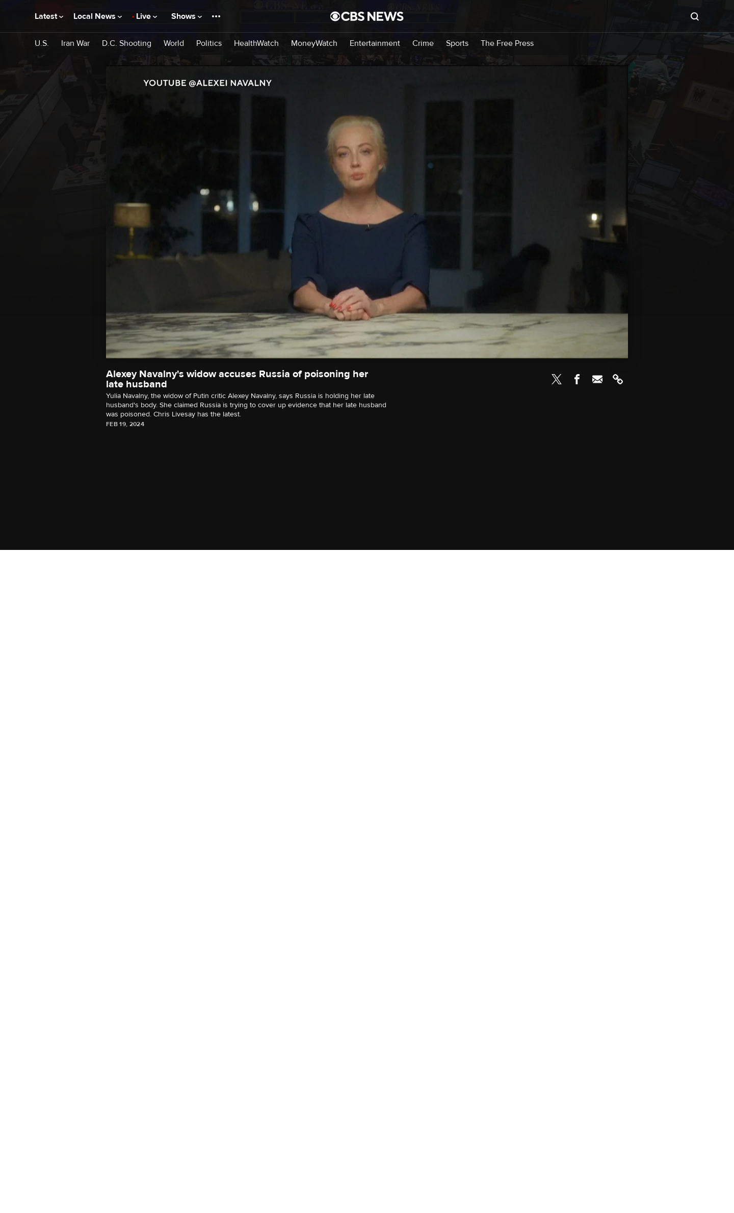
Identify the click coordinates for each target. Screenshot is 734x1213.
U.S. (42, 43)
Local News (97, 16)
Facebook (577, 379)
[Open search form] (694, 16)
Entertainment (375, 43)
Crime (423, 43)
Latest (49, 16)
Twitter (557, 379)
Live (146, 16)
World (174, 43)
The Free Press (507, 43)
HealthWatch (256, 43)
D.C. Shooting (126, 43)
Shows (186, 16)
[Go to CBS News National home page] (367, 16)
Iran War (75, 43)
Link (618, 379)
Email (597, 379)
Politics (209, 43)
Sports (457, 43)
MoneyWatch (314, 43)
